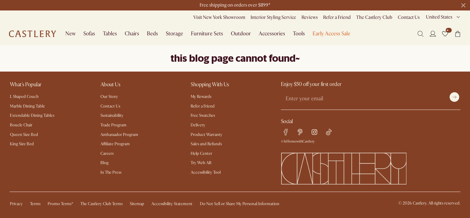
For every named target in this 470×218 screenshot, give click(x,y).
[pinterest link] (300, 132)
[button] (445, 34)
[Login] (432, 33)
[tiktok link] (329, 132)
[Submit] (454, 97)
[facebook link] (285, 132)
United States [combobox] (439, 17)
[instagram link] (314, 132)
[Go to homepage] (32, 34)
